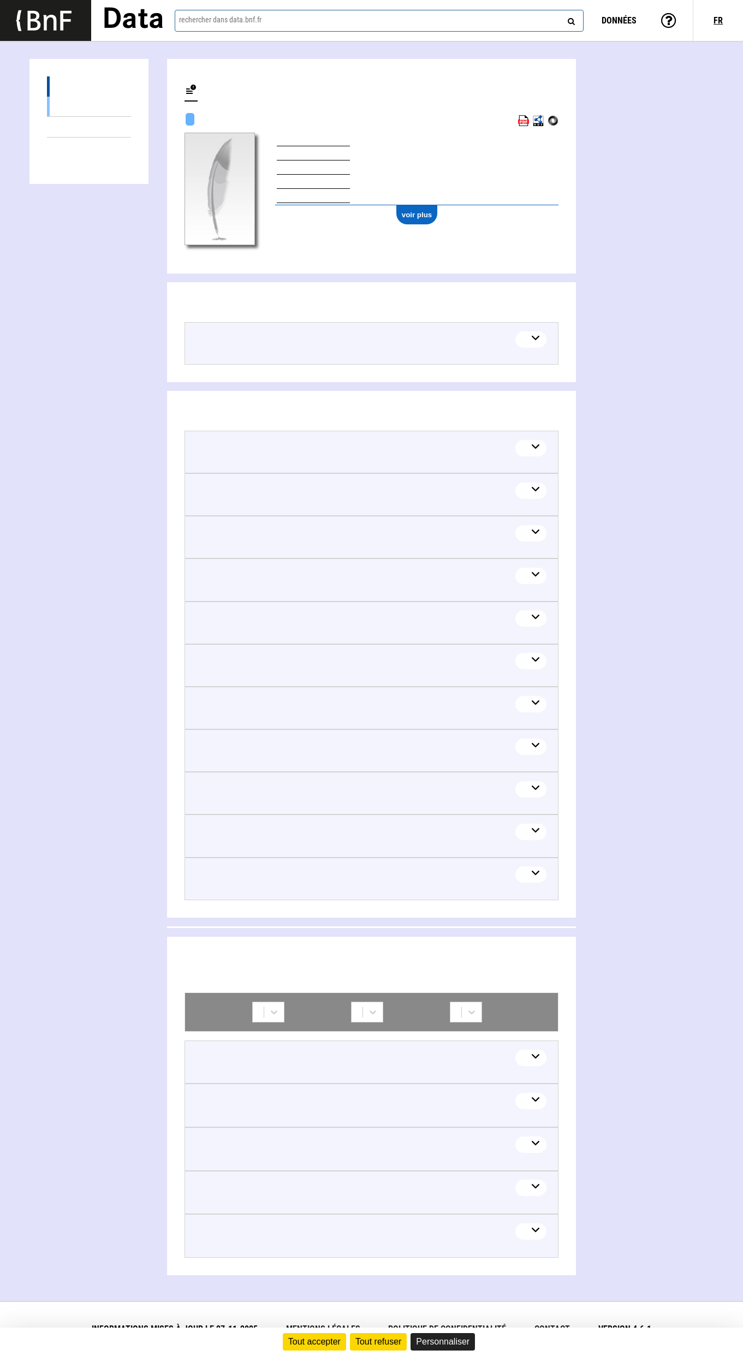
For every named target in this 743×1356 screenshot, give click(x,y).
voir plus (417, 215)
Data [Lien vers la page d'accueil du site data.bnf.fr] (133, 20)
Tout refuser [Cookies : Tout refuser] (378, 1341)
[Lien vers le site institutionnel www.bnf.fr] (45, 20)
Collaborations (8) (89, 148)
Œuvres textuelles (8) (89, 106)
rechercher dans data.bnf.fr (220, 19)
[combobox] (379, 21)
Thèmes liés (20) (89, 127)
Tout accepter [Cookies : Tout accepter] (314, 1341)
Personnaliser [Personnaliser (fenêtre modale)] (442, 1341)
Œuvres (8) (89, 86)
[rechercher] (569, 19)
